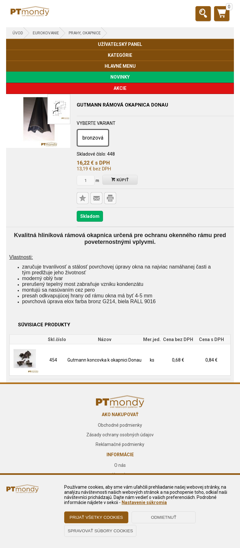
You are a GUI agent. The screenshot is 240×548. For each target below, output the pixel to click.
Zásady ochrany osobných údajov (120, 434)
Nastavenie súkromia (144, 502)
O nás (120, 465)
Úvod (18, 33)
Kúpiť (120, 179)
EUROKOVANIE (46, 33)
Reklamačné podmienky (120, 444)
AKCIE (120, 88)
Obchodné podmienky (120, 425)
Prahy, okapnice (85, 33)
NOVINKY (120, 77)
